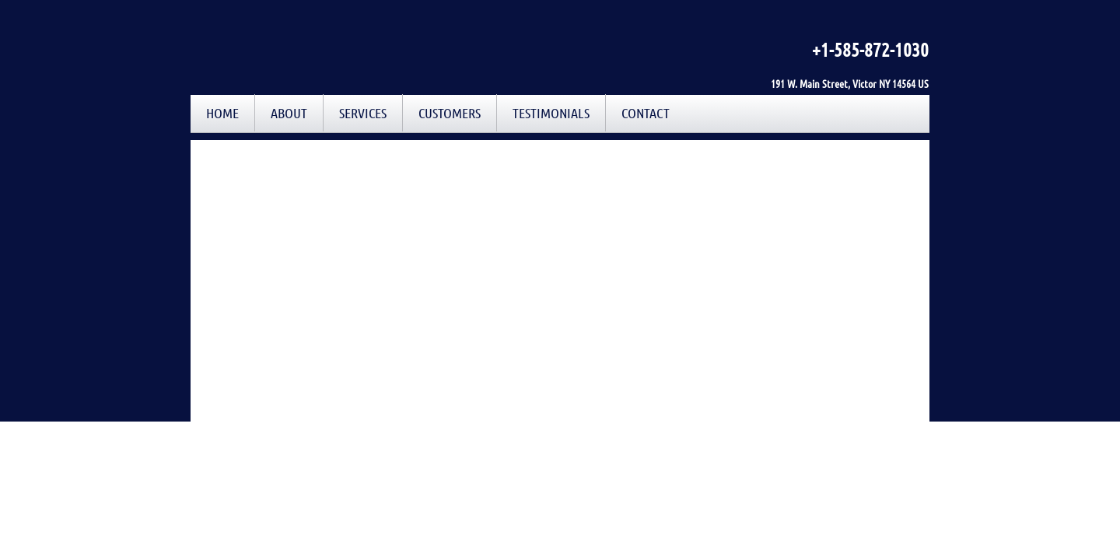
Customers (449, 112)
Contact (645, 112)
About (289, 112)
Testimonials (551, 112)
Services (363, 112)
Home (222, 112)
